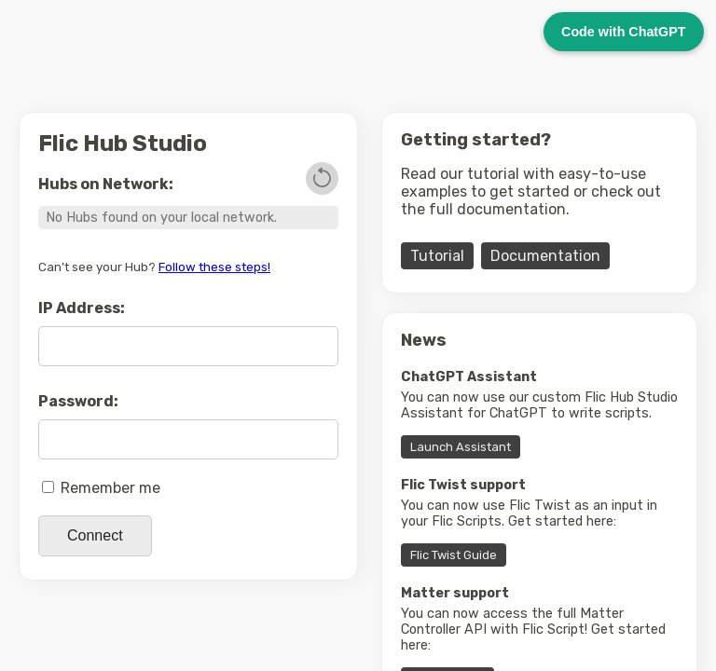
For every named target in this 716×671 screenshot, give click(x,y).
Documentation (545, 256)
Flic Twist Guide (453, 555)
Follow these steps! (214, 267)
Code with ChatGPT (623, 31)
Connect (95, 535)
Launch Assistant (460, 447)
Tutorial (437, 256)
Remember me (101, 488)
